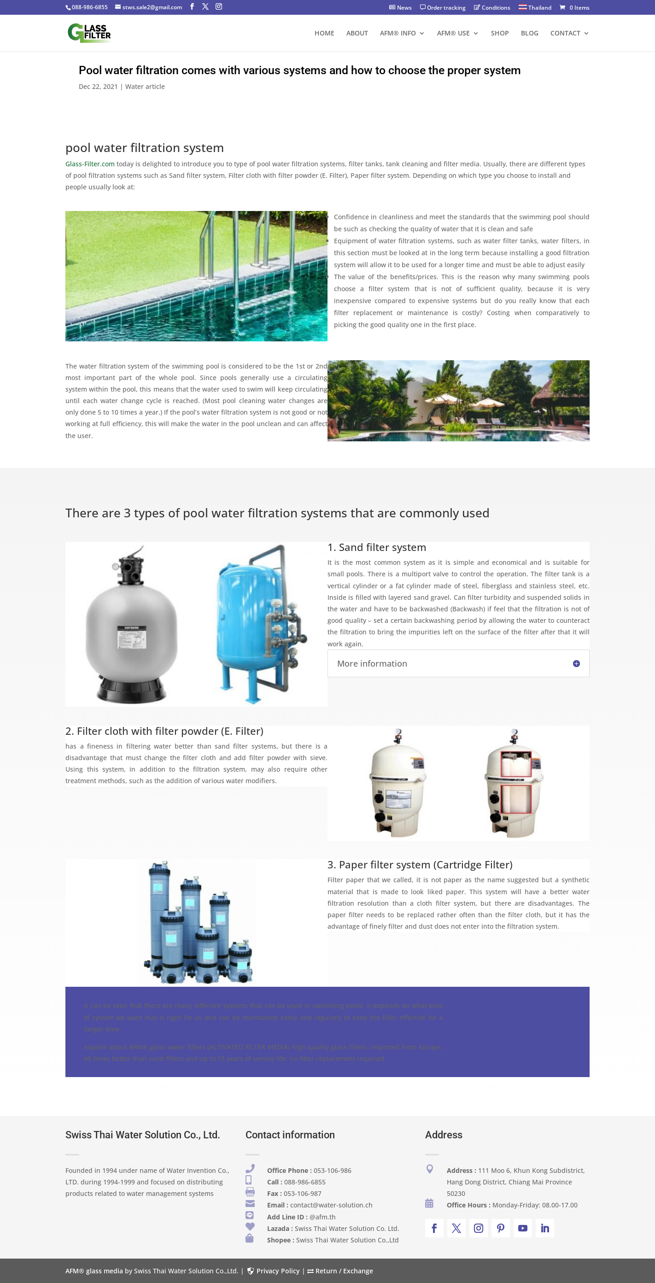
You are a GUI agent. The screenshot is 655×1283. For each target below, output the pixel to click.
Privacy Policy (273, 1270)
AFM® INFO (398, 33)
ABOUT (357, 33)
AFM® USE (453, 33)
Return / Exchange (340, 1270)
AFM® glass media (94, 1270)
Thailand (535, 8)
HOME (324, 33)
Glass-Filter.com (90, 163)
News (400, 8)
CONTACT (565, 33)
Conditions (492, 8)
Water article (145, 86)
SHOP (500, 33)
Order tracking (443, 8)
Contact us (520, 1011)
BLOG (529, 33)
